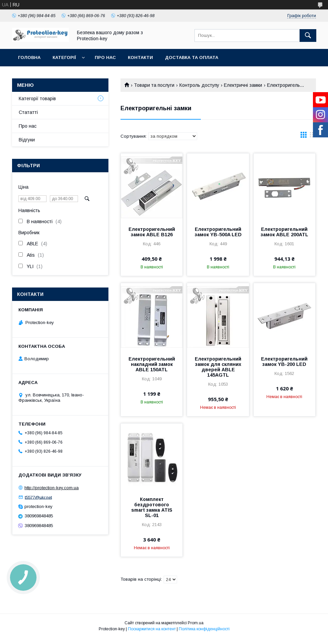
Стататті (28, 112)
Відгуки (27, 139)
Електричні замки (243, 85)
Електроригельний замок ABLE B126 (152, 232)
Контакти (140, 57)
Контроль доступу (199, 85)
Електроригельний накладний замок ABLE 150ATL (152, 364)
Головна (29, 57)
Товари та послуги (154, 85)
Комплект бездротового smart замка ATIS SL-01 (151, 507)
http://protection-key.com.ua (51, 487)
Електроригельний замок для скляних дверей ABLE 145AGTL (218, 367)
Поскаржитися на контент (152, 629)
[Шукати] (308, 35)
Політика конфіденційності (204, 629)
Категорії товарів (37, 98)
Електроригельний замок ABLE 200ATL (284, 232)
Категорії (64, 57)
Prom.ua (195, 623)
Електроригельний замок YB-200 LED (284, 361)
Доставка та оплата (191, 57)
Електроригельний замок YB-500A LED (218, 232)
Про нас (105, 57)
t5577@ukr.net (38, 497)
